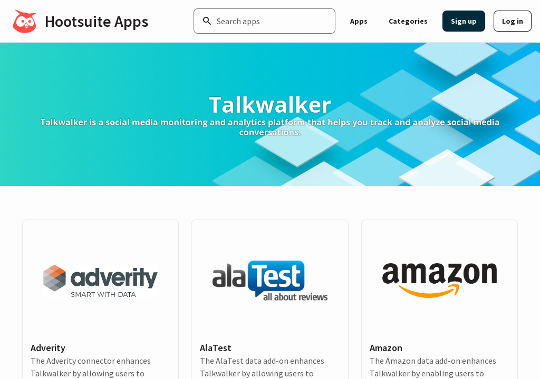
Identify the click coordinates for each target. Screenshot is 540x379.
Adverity (48, 348)
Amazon (386, 348)
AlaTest (216, 348)
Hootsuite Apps (96, 21)
